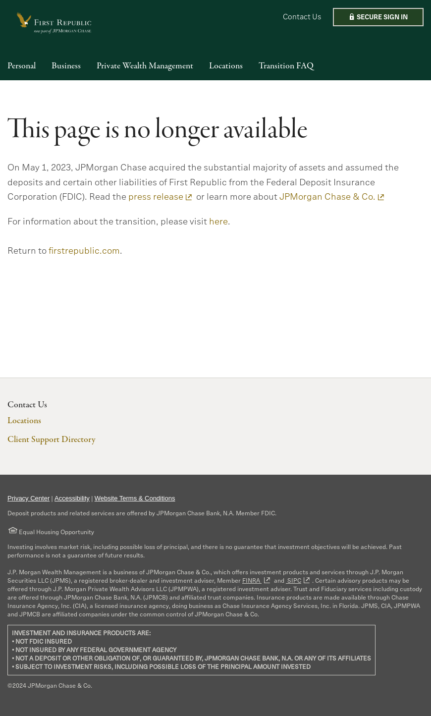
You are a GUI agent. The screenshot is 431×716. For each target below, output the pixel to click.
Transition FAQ (286, 66)
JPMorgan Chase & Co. (327, 196)
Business (66, 66)
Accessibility (72, 498)
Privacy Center (28, 498)
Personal (21, 66)
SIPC (293, 580)
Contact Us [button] (302, 16)
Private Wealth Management (145, 66)
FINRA (252, 580)
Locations (226, 66)
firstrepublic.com (84, 250)
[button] (378, 17)
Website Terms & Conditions (135, 498)
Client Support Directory (51, 440)
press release (155, 196)
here (218, 221)
